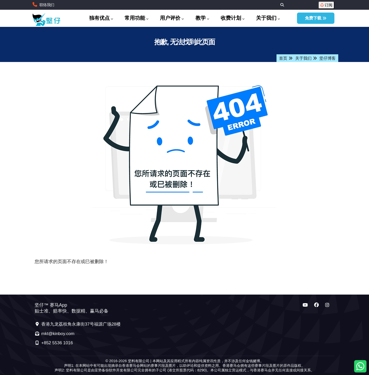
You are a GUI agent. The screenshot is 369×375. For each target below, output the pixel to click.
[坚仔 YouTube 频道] (305, 305)
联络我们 (46, 5)
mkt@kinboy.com (54, 333)
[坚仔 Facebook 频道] (316, 305)
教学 (202, 18)
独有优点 (101, 18)
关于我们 (268, 18)
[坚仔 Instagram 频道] (327, 305)
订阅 (326, 5)
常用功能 (136, 18)
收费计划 (232, 18)
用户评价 (172, 18)
